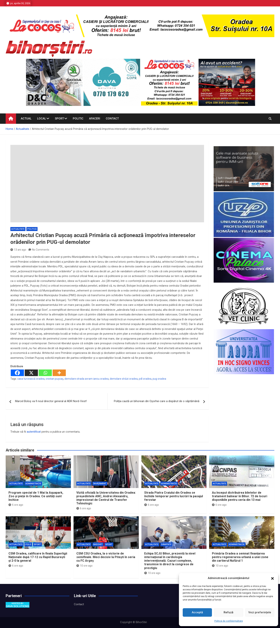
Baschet (98, 544)
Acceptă (197, 612)
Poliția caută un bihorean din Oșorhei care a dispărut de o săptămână (156, 401)
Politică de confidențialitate (228, 621)
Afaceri (94, 118)
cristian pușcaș (54, 378)
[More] (59, 372)
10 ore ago (84, 565)
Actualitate (18, 229)
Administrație (33, 483)
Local (41, 118)
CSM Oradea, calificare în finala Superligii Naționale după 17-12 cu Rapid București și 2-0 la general (37, 557)
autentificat (34, 431)
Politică (32, 229)
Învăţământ (99, 483)
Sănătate (166, 544)
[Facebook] (17, 372)
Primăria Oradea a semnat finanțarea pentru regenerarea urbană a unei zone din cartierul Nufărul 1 (240, 557)
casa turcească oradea (30, 378)
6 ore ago (15, 504)
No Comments (40, 249)
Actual (26, 118)
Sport (59, 118)
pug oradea (159, 378)
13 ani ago (18, 249)
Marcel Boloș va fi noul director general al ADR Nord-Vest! (51, 401)
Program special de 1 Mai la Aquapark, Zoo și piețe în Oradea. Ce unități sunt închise (35, 496)
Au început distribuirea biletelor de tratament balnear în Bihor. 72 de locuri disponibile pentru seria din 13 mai (239, 496)
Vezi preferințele (259, 612)
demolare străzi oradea (124, 378)
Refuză (228, 612)
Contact (112, 118)
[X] (31, 372)
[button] (272, 578)
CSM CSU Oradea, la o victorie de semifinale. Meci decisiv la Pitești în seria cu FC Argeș (105, 557)
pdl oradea (145, 378)
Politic (78, 118)
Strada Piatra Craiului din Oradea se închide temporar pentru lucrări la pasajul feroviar (173, 496)
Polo (28, 544)
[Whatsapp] (45, 372)
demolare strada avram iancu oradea (86, 378)
